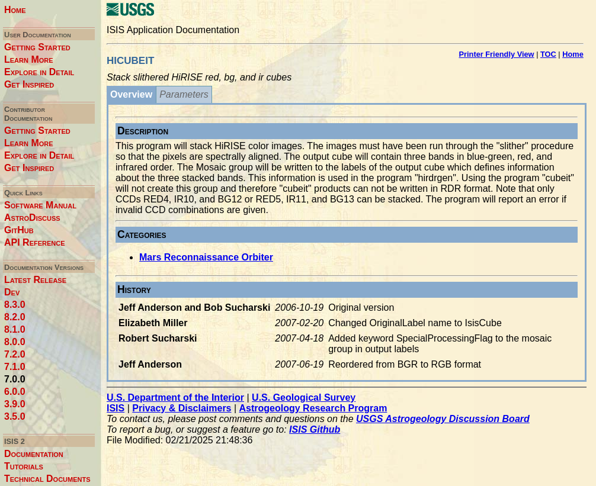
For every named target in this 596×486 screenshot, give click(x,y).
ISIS (115, 408)
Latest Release (35, 280)
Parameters (184, 94)
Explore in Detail (39, 72)
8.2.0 (14, 317)
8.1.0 (14, 329)
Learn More (28, 59)
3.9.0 (14, 404)
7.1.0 (14, 367)
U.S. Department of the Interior (175, 397)
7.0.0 (14, 379)
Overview (131, 94)
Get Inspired (29, 84)
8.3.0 (14, 305)
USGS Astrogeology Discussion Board (443, 419)
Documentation (33, 454)
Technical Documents (47, 479)
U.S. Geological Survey (303, 397)
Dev (12, 292)
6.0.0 (14, 392)
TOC (548, 54)
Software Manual (40, 205)
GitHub (19, 230)
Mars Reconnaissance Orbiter (206, 257)
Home (15, 10)
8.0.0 (14, 342)
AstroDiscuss (32, 218)
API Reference (34, 242)
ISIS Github (314, 429)
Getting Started (37, 47)
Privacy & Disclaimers (181, 408)
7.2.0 (14, 354)
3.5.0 (14, 416)
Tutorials (23, 466)
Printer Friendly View (496, 54)
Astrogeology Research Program (313, 408)
